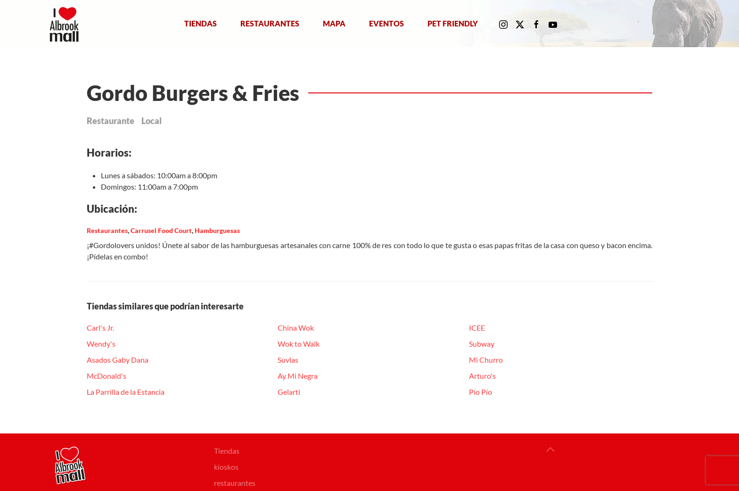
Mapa (334, 23)
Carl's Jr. (100, 327)
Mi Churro (486, 359)
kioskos (226, 466)
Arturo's (482, 375)
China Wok (296, 327)
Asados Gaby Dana (117, 359)
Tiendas (200, 23)
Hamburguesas (217, 230)
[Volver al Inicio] (66, 23)
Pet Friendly (452, 23)
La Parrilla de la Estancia (125, 391)
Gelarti (289, 391)
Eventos (386, 23)
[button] (550, 449)
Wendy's (101, 343)
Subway (481, 343)
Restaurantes (269, 23)
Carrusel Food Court (161, 230)
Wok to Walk (299, 343)
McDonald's (106, 375)
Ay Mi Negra (298, 375)
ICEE (477, 327)
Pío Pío (480, 391)
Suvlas (288, 359)
